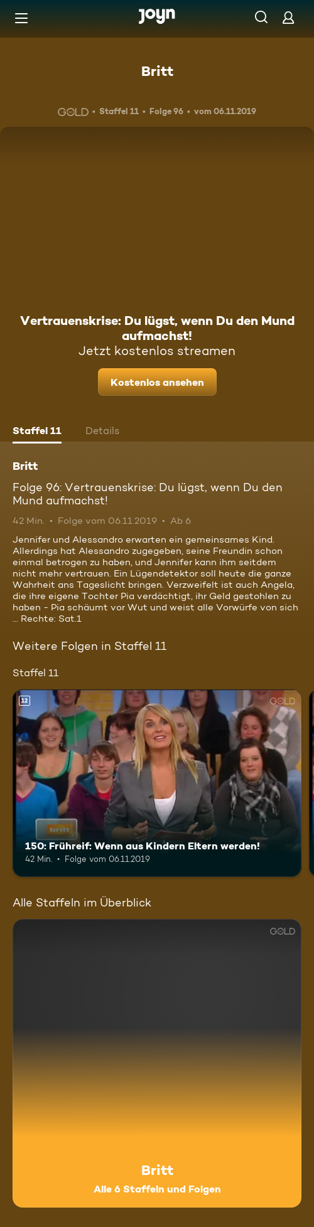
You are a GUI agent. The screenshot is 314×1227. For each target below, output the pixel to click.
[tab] (37, 432)
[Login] (288, 17)
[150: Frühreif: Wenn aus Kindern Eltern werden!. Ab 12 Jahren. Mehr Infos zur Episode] (157, 783)
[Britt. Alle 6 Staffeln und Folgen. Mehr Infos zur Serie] (157, 1063)
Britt (157, 71)
